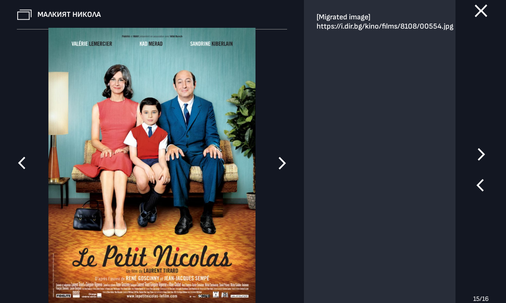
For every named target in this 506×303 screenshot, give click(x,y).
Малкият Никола (69, 14)
